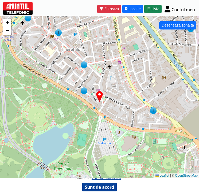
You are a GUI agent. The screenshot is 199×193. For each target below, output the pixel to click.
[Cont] (180, 8)
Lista (153, 8)
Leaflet (162, 175)
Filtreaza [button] (109, 8)
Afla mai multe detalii (106, 178)
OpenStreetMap (186, 175)
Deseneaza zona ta (178, 25)
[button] (58, 32)
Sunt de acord (99, 187)
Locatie (133, 8)
